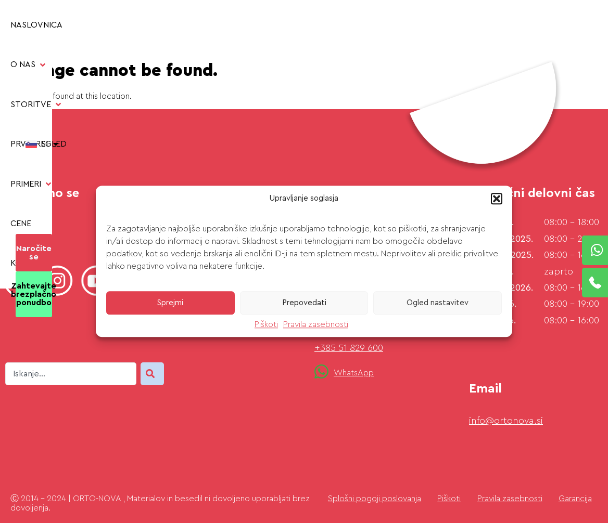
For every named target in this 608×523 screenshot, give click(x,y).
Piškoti (266, 324)
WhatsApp (354, 373)
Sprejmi (170, 303)
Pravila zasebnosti (315, 324)
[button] (496, 198)
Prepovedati (304, 303)
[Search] (152, 373)
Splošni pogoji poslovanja (374, 498)
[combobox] (70, 373)
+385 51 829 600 (348, 347)
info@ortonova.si (506, 420)
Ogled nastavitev (437, 303)
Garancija (575, 498)
